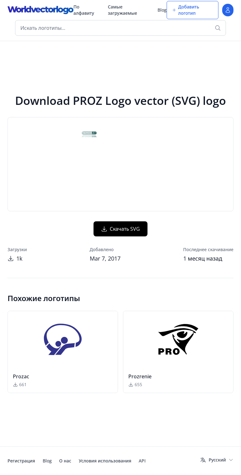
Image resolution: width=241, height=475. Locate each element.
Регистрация (21, 461)
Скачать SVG (120, 228)
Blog (162, 10)
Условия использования (105, 461)
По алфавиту (83, 10)
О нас (65, 461)
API (142, 461)
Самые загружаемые (122, 10)
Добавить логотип (185, 10)
